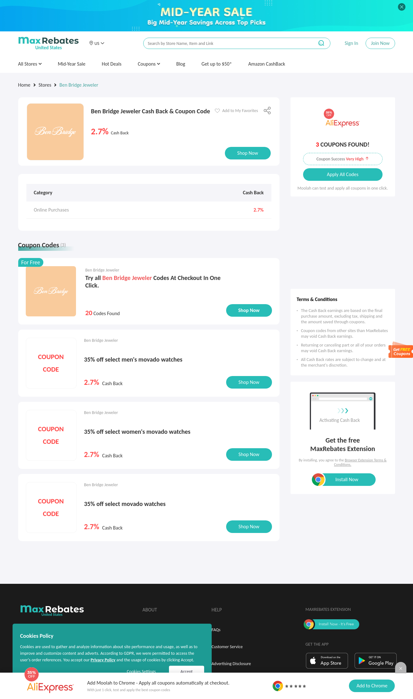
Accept (187, 671)
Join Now (380, 43)
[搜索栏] (224, 43)
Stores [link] (45, 85)
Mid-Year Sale (71, 64)
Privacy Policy (102, 660)
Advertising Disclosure (231, 663)
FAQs (216, 629)
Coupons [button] (149, 64)
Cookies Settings (141, 671)
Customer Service (227, 646)
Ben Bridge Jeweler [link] (78, 85)
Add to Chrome (371, 686)
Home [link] (24, 85)
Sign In (351, 43)
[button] (97, 43)
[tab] (46, 246)
